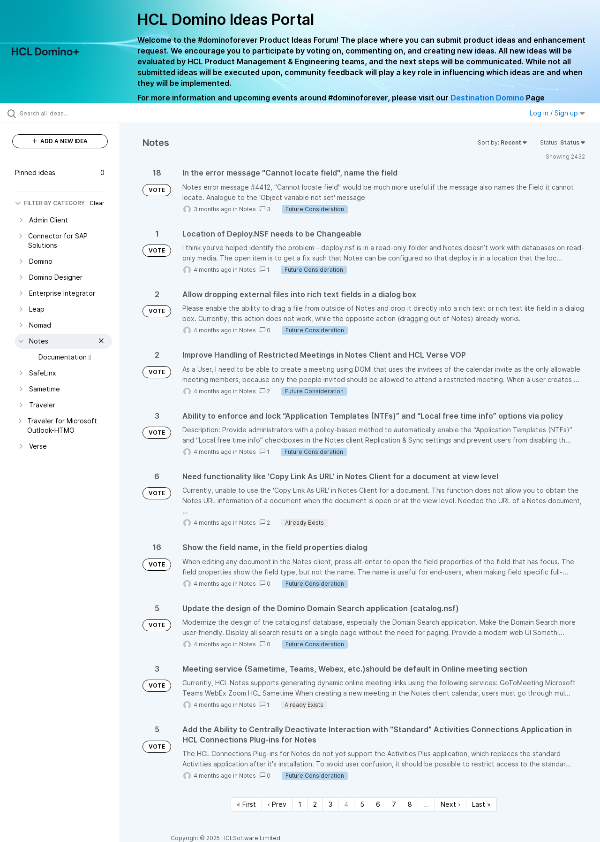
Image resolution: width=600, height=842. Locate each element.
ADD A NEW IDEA (60, 141)
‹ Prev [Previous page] (277, 804)
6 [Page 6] (378, 804)
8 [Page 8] (410, 804)
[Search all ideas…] (72, 113)
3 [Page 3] (330, 804)
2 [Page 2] (315, 804)
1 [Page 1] (299, 804)
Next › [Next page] (450, 804)
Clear (97, 203)
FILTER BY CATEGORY (50, 203)
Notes (247, 209)
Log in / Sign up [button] (557, 113)
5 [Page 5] (362, 804)
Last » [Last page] (481, 804)
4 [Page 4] (346, 804)
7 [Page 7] (394, 804)
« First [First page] (246, 804)
